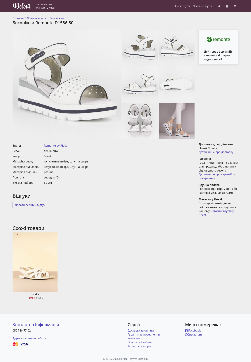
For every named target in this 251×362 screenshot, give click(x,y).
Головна (18, 18)
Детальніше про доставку (216, 152)
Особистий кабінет (140, 342)
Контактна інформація (36, 324)
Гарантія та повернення (144, 334)
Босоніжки (57, 18)
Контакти (134, 338)
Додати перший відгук (30, 205)
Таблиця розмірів (139, 346)
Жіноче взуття (36, 18)
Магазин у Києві (45, 7)
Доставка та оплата (141, 330)
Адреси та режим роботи (29, 338)
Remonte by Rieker (56, 145)
